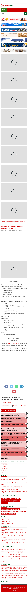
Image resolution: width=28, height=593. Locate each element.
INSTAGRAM (5, 466)
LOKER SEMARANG (7, 521)
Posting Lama (23, 405)
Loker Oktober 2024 (17, 230)
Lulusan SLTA (13, 231)
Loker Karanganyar (14, 509)
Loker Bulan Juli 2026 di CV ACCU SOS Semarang (14, 554)
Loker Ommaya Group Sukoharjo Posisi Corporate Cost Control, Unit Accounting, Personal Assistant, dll (11, 420)
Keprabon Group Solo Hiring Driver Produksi (12, 486)
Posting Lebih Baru (5, 405)
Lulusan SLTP (19, 231)
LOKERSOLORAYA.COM (13, 343)
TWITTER (4, 470)
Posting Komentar (6, 402)
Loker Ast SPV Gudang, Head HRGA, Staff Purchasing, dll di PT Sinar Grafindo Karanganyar (11, 444)
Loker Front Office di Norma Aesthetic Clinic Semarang (14, 552)
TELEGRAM (5, 468)
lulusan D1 (11, 498)
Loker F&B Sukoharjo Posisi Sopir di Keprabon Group (14, 575)
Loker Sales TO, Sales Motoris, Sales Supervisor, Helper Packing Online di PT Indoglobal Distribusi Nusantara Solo (13, 479)
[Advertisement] (14, 247)
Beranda (15, 405)
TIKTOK (4, 472)
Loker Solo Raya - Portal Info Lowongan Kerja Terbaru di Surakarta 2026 (17, 588)
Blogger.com (16, 590)
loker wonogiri (12, 513)
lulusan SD (17, 500)
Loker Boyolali (5, 509)
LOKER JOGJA (5, 519)
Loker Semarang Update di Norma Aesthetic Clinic (13, 573)
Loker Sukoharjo (21, 511)
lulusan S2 (10, 500)
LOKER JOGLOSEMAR (7, 523)
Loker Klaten (4, 511)
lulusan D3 (3, 231)
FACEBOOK (5, 464)
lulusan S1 (8, 231)
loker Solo (23, 230)
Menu (4, 9)
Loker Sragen (12, 511)
